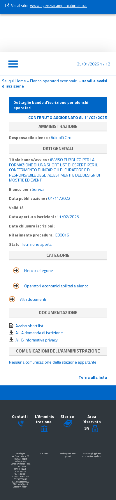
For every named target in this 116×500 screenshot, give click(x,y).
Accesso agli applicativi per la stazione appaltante (91, 455)
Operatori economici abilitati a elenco (56, 286)
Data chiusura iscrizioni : (32, 226)
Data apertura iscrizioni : (33, 216)
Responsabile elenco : (30, 137)
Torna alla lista (93, 377)
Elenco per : (20, 189)
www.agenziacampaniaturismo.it (58, 5)
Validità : (17, 207)
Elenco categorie (38, 270)
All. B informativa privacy (36, 340)
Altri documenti (33, 299)
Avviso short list (29, 326)
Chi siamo (44, 453)
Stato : (15, 244)
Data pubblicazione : (28, 198)
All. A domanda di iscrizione (39, 333)
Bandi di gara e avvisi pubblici (68, 455)
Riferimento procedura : (32, 235)
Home (20, 81)
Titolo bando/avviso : (29, 159)
